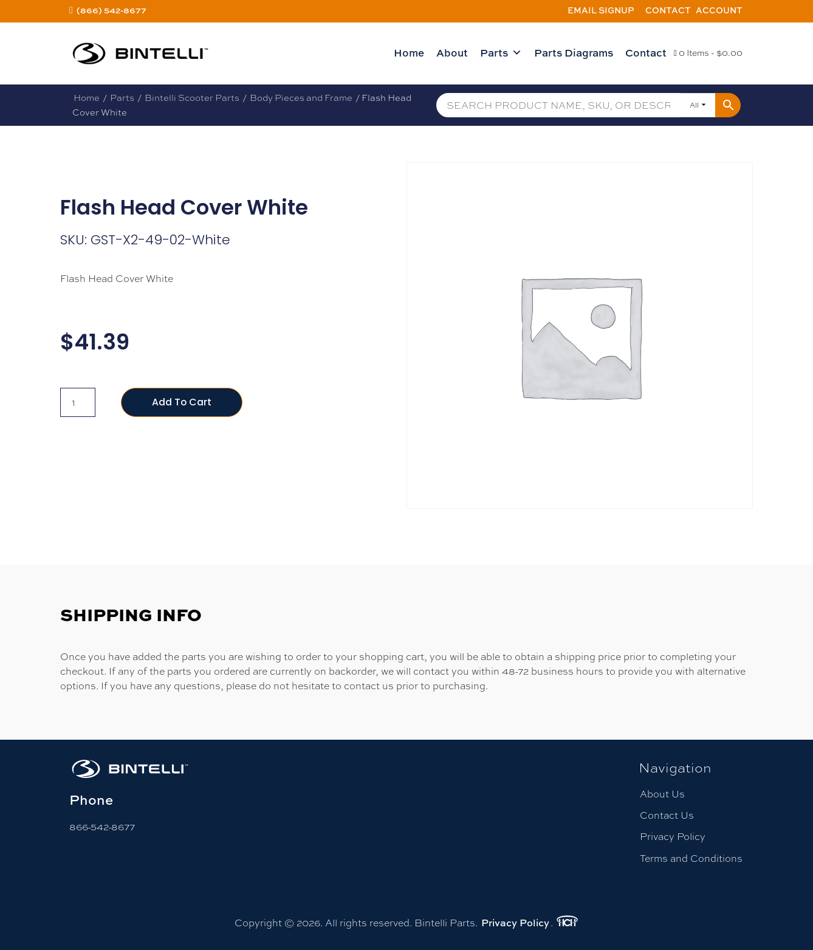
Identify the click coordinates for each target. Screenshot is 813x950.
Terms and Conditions (691, 858)
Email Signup (601, 10)
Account (719, 10)
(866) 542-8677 (111, 10)
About (452, 53)
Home (409, 53)
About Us (662, 794)
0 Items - (708, 52)
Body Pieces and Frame (301, 97)
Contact (668, 10)
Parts (501, 53)
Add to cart (182, 402)
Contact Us (667, 815)
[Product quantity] (77, 402)
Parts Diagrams (573, 53)
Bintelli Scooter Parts (192, 97)
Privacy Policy (672, 836)
